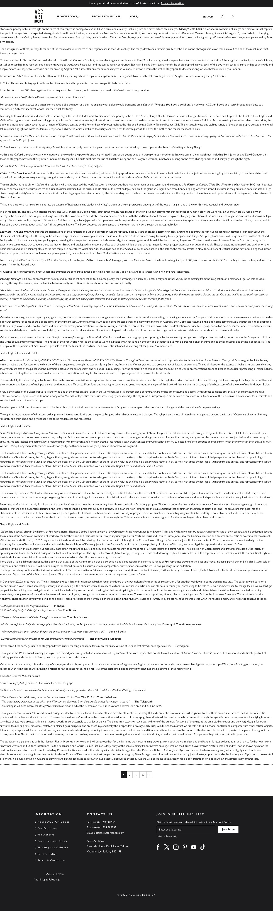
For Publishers (48, 828)
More (129, 16)
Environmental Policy (52, 841)
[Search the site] (208, 16)
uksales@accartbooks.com (109, 832)
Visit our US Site (55, 874)
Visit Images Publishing (47, 879)
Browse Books (67, 16)
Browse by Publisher (103, 16)
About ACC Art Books (53, 821)
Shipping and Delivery (53, 847)
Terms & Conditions (52, 860)
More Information (172, 3)
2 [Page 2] (129, 774)
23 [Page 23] (143, 774)
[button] (222, 16)
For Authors (46, 834)
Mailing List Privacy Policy (167, 836)
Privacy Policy (47, 853)
